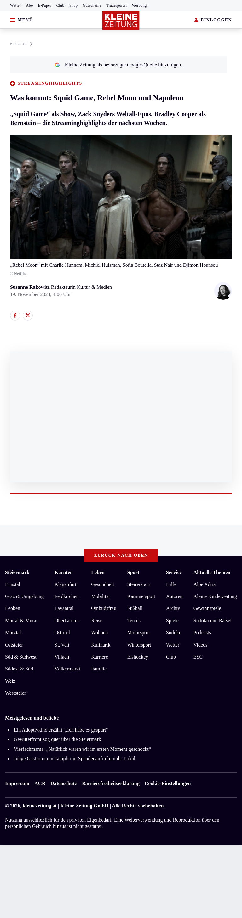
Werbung (139, 5)
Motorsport (138, 632)
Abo (29, 5)
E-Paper (44, 5)
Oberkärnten (67, 620)
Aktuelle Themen (211, 572)
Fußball (135, 608)
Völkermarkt (67, 668)
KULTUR (21, 44)
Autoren (174, 596)
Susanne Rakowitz (30, 287)
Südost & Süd (19, 668)
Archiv (173, 608)
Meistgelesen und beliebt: (32, 718)
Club (60, 5)
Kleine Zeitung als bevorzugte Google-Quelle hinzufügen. (118, 64)
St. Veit (62, 644)
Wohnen (99, 632)
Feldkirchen (66, 596)
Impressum (17, 783)
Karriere (99, 656)
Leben (98, 572)
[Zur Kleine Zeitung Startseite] (121, 20)
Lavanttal (64, 608)
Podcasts (202, 632)
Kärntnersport (141, 596)
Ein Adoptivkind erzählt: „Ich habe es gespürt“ (61, 730)
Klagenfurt (65, 584)
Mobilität (100, 596)
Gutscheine (92, 5)
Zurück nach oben (121, 555)
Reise (96, 620)
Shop (73, 5)
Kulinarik (100, 644)
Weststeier (15, 693)
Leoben (12, 608)
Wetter (15, 5)
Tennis (134, 620)
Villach (62, 656)
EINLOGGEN (213, 20)
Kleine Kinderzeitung (215, 596)
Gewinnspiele (207, 608)
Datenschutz (63, 783)
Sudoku (174, 632)
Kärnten (64, 572)
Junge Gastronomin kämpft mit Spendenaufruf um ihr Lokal (74, 758)
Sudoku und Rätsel (212, 620)
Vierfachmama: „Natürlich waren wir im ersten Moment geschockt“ (82, 749)
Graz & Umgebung (24, 596)
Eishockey (137, 656)
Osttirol (62, 632)
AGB (39, 783)
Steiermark (17, 572)
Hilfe (171, 584)
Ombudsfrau (103, 608)
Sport (133, 572)
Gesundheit (102, 584)
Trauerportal (116, 5)
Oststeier (14, 644)
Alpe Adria (204, 584)
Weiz (10, 681)
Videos (200, 644)
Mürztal (13, 632)
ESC (198, 656)
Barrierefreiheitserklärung (110, 783)
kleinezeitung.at (40, 805)
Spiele (172, 620)
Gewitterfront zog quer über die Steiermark (57, 739)
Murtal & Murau (22, 620)
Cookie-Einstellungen (168, 783)
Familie (99, 668)
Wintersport (139, 644)
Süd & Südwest (21, 656)
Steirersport (139, 584)
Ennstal (12, 584)
